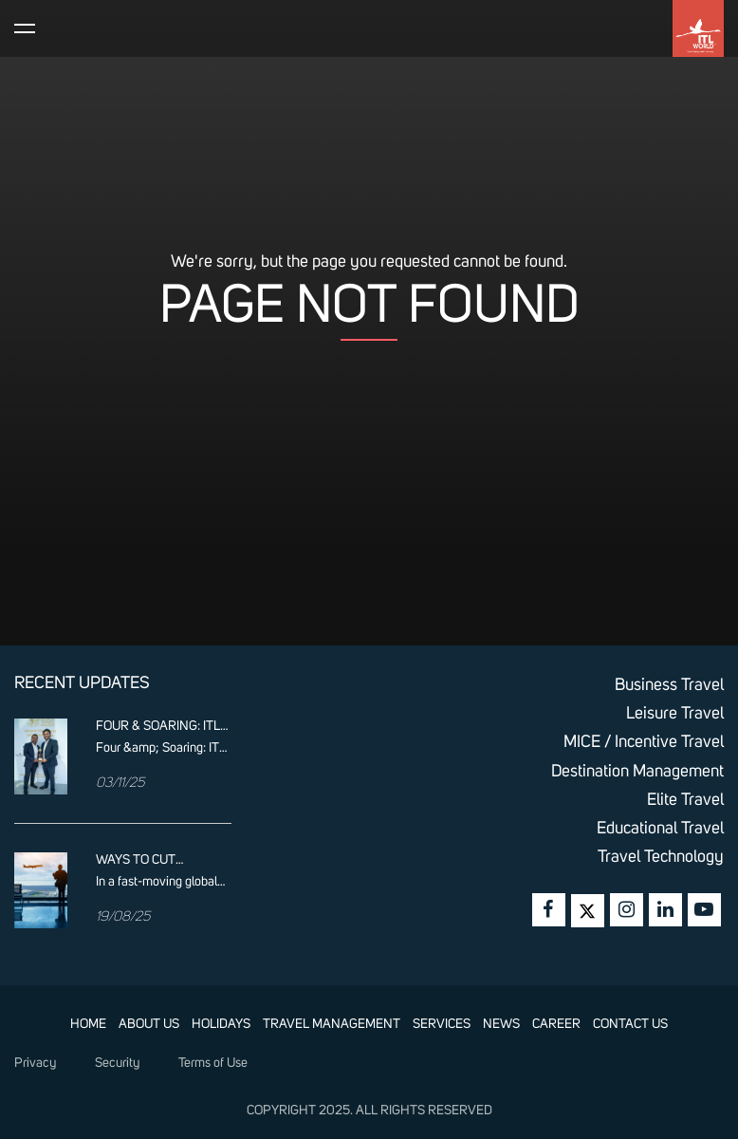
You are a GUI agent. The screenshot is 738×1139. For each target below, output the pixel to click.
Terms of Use (213, 1063)
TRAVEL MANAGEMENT (331, 1024)
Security (117, 1063)
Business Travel (669, 685)
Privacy (35, 1063)
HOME (88, 1024)
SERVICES (441, 1024)
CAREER (556, 1024)
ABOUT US (149, 1024)
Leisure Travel (675, 713)
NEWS (501, 1024)
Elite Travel (685, 800)
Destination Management (637, 771)
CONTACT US (630, 1024)
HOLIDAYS (221, 1024)
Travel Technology (661, 857)
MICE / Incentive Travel (643, 742)
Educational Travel (660, 828)
